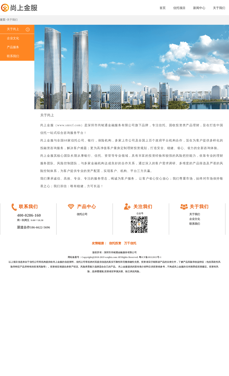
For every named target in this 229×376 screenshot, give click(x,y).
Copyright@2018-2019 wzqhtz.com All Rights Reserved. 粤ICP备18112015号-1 (121, 257)
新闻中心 (199, 8)
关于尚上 (13, 29)
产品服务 (13, 47)
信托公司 (82, 214)
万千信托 (130, 243)
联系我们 (13, 56)
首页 (163, 8)
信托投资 (115, 243)
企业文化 (13, 38)
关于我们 (219, 8)
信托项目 (179, 8)
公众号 (139, 213)
